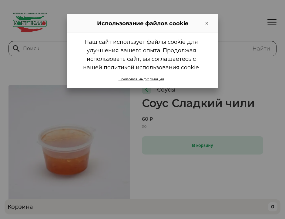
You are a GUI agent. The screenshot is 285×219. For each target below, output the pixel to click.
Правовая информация (141, 79)
